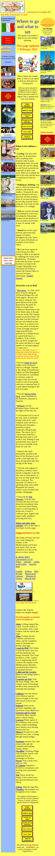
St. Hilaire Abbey (23, 557)
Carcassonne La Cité (24, 559)
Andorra (28, 571)
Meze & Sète (30, 578)
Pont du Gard (30, 574)
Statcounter (8, 62)
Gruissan (19, 576)
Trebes (18, 562)
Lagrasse (27, 562)
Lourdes (19, 571)
